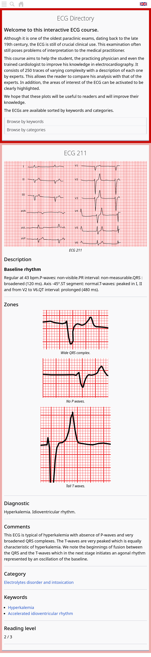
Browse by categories (26, 129)
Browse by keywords (25, 121)
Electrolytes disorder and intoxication (39, 582)
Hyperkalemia (21, 607)
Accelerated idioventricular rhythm (40, 613)
